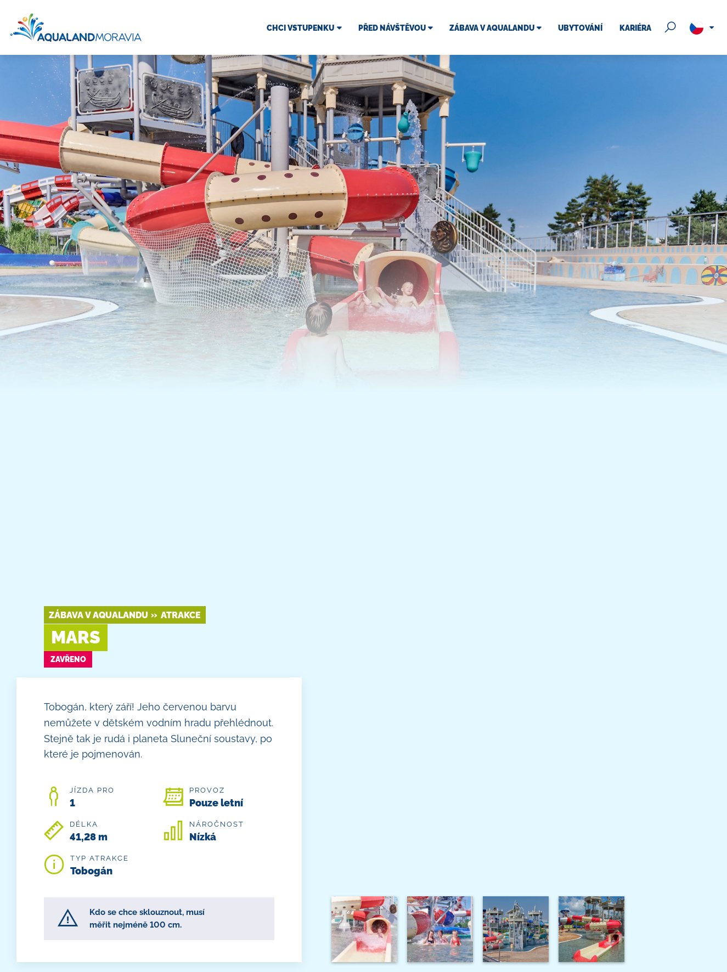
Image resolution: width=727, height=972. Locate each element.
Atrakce (181, 615)
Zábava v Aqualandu (98, 615)
